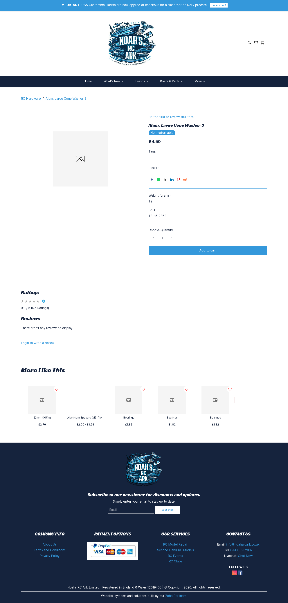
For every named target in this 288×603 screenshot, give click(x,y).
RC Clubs (175, 559)
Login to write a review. (38, 341)
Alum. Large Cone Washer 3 (66, 97)
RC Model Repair (175, 542)
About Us (50, 542)
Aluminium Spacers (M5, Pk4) (85, 415)
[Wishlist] (257, 42)
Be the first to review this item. (171, 115)
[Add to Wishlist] (234, 398)
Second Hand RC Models (175, 548)
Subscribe (167, 507)
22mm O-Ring (42, 415)
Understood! (219, 5)
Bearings (129, 415)
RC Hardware (31, 97)
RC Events (175, 554)
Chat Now (245, 554)
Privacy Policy (50, 554)
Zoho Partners (175, 594)
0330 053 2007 (241, 548)
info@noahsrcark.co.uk (243, 542)
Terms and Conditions (50, 548)
